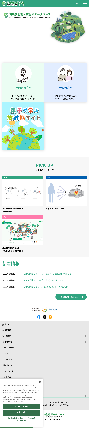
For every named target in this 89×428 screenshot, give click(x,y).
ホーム (7, 324)
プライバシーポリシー (10, 371)
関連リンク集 (7, 365)
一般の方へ (8, 336)
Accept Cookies (21, 406)
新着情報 (8, 330)
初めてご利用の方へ (10, 347)
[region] (21, 403)
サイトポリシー (8, 377)
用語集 (5, 353)
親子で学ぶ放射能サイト (12, 394)
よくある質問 (7, 359)
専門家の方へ (9, 342)
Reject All (21, 412)
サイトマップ (7, 389)
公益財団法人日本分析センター (44, 402)
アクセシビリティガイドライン (12, 383)
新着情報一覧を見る (70, 296)
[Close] (39, 382)
